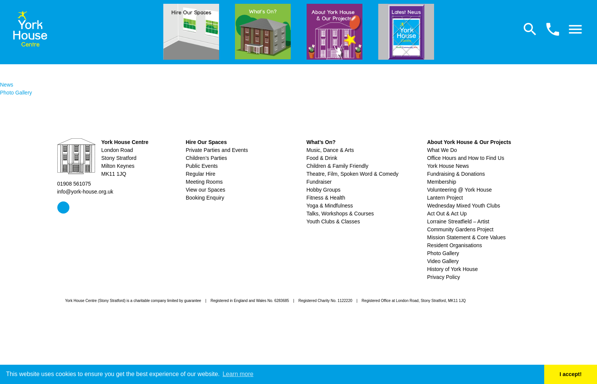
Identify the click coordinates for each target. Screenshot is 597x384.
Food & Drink (322, 158)
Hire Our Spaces (206, 142)
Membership (441, 182)
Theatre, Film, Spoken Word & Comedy (353, 174)
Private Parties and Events (217, 150)
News (6, 85)
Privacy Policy (443, 277)
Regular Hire (201, 174)
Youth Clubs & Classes (333, 221)
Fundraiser (319, 182)
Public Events (202, 166)
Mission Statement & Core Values (466, 237)
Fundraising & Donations (456, 174)
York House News (448, 166)
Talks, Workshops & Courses (340, 214)
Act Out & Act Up (447, 214)
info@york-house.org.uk (85, 192)
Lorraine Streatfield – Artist (458, 221)
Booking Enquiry (205, 198)
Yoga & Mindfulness (330, 206)
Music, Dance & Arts (330, 150)
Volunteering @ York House (459, 190)
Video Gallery (443, 261)
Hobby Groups (324, 190)
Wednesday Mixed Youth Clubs (463, 206)
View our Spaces (206, 190)
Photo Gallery (16, 93)
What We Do (442, 150)
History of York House (452, 269)
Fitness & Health (326, 198)
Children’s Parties (206, 158)
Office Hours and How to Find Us (465, 158)
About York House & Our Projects (469, 142)
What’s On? (321, 142)
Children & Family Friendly (337, 166)
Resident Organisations (454, 245)
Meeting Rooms (204, 182)
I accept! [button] (571, 374)
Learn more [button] (238, 374)
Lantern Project (445, 198)
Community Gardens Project (460, 229)
